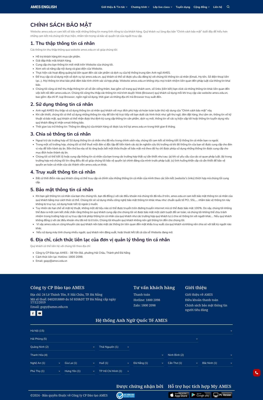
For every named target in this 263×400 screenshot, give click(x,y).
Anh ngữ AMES (45, 110)
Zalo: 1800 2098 (145, 305)
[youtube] (39, 313)
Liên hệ (217, 7)
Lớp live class (162, 7)
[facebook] (32, 313)
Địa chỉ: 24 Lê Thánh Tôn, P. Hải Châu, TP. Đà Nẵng (66, 294)
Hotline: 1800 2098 (147, 300)
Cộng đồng (202, 7)
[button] (131, 331)
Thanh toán (142, 294)
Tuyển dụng (183, 7)
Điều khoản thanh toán (201, 300)
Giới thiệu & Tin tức (114, 7)
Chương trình (140, 7)
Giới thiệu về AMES (199, 294)
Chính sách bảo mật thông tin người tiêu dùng (206, 307)
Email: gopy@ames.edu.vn (49, 307)
